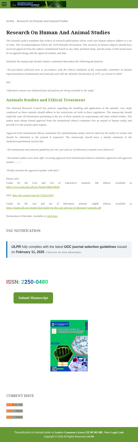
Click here (52, 216)
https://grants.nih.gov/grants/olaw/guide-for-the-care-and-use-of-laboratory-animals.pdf (53, 207)
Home (10, 21)
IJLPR (90, 436)
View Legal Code (114, 432)
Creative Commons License (69, 432)
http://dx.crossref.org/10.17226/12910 (32, 195)
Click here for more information (63, 252)
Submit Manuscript (33, 298)
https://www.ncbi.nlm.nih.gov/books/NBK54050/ (33, 187)
